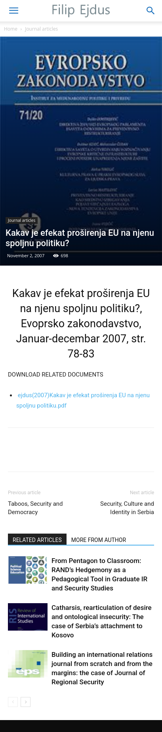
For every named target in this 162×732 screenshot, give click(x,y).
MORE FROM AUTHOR (98, 540)
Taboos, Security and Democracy (35, 508)
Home (10, 28)
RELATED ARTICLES (37, 540)
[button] (13, 10)
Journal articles (41, 28)
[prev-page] (13, 702)
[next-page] (25, 702)
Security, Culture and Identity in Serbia (127, 508)
